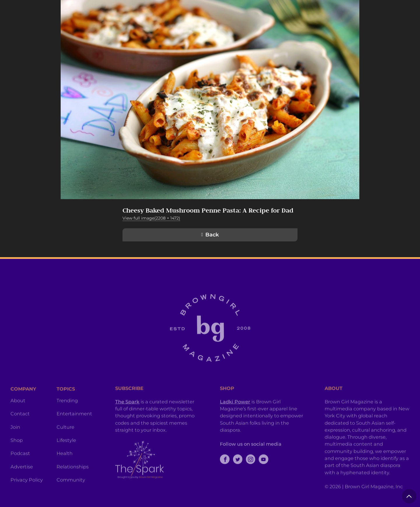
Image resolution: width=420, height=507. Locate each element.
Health (65, 470)
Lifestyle (66, 457)
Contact (20, 431)
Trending (67, 417)
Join (15, 444)
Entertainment (74, 431)
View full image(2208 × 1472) (151, 218)
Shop (16, 457)
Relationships (73, 484)
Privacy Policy (26, 497)
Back (212, 234)
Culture (65, 444)
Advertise (21, 484)
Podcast (20, 470)
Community (71, 497)
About (17, 417)
